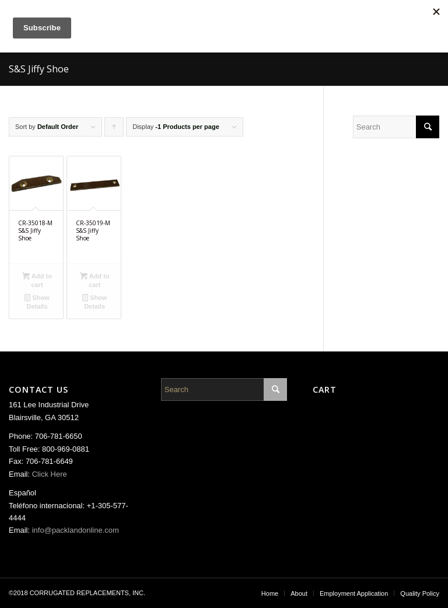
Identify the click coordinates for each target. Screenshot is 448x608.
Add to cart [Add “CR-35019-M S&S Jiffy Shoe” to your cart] (95, 279)
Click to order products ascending (114, 130)
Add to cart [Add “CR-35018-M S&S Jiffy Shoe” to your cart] (37, 279)
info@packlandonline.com (75, 530)
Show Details (36, 301)
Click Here (49, 474)
